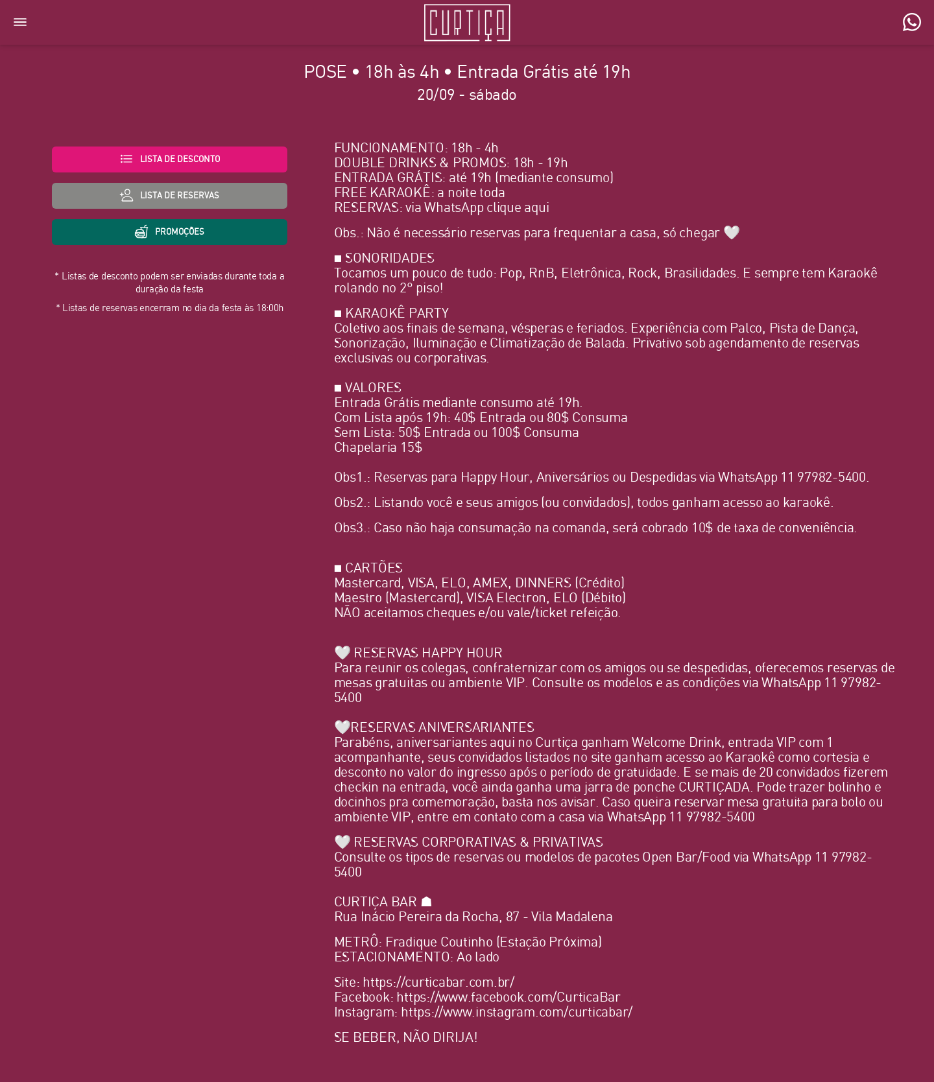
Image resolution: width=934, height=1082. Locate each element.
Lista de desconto (169, 159)
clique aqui (517, 208)
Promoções (169, 231)
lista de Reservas (169, 195)
